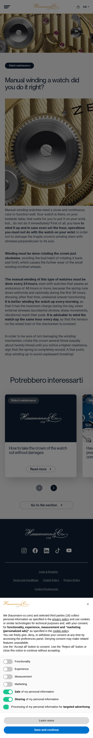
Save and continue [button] (46, 729)
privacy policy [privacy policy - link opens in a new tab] (60, 619)
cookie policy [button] (61, 631)
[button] (88, 604)
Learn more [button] (46, 720)
